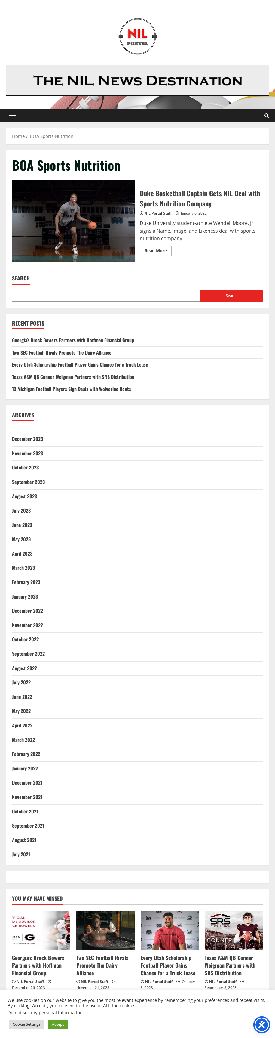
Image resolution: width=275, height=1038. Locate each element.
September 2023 (28, 481)
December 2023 (27, 438)
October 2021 (25, 811)
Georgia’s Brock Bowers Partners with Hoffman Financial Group (73, 340)
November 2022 (27, 625)
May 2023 (21, 539)
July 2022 (21, 682)
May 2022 (21, 710)
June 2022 (22, 696)
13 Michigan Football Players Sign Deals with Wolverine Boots (71, 388)
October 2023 (25, 467)
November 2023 (27, 453)
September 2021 (28, 825)
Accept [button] (58, 1024)
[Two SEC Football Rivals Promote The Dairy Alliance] (105, 930)
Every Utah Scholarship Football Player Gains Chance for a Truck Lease (80, 364)
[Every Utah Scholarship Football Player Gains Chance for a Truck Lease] (170, 930)
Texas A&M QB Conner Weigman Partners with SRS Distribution (73, 376)
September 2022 (28, 653)
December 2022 (27, 610)
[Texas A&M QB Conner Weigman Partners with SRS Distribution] (234, 930)
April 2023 (22, 553)
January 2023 (25, 596)
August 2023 (24, 496)
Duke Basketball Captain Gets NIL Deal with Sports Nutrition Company (73, 221)
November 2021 (27, 797)
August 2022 (24, 668)
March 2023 (23, 567)
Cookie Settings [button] (26, 1024)
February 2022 (26, 754)
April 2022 (22, 725)
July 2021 (21, 854)
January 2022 (25, 768)
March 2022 (23, 739)
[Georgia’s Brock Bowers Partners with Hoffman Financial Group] (41, 930)
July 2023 (21, 510)
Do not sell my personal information (45, 1012)
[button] (12, 115)
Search (21, 278)
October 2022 (25, 639)
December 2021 (27, 782)
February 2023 (26, 582)
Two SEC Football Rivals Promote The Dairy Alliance (62, 352)
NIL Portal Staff (158, 212)
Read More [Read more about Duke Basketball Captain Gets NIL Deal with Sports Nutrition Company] (158, 251)
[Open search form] (266, 116)
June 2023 (22, 524)
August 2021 (24, 840)
